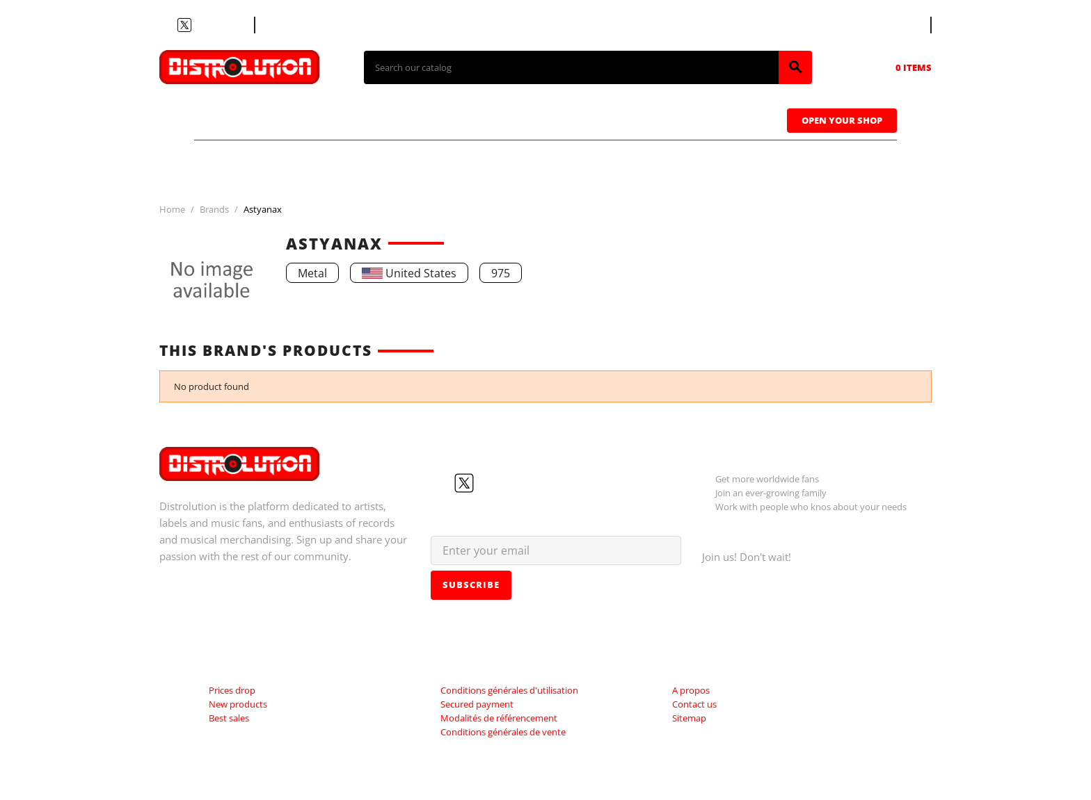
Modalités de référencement (498, 718)
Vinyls (427, 118)
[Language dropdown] (904, 25)
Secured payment (476, 704)
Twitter (184, 25)
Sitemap (689, 718)
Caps (608, 118)
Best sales (229, 718)
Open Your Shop (842, 120)
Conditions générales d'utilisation (509, 690)
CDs (339, 118)
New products (238, 704)
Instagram (217, 25)
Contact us (291, 25)
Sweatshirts (718, 118)
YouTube (201, 25)
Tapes (521, 118)
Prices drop (232, 690)
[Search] (571, 67)
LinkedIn (234, 25)
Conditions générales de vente (503, 732)
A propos (691, 690)
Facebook (167, 25)
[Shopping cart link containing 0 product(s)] (894, 67)
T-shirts (246, 118)
